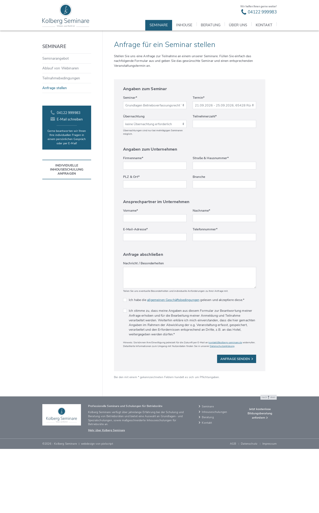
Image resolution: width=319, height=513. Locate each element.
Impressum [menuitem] (269, 508)
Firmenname (133, 222)
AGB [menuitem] (233, 508)
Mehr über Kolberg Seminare (106, 494)
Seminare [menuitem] (159, 25)
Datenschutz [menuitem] (249, 508)
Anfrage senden (236, 423)
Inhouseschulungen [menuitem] (214, 476)
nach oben (268, 461)
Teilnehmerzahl (205, 180)
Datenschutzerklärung (222, 410)
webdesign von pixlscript (97, 508)
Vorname (130, 274)
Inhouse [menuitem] (184, 25)
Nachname (201, 274)
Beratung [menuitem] (211, 25)
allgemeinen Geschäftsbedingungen (173, 364)
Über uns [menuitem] (238, 25)
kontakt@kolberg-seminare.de (225, 406)
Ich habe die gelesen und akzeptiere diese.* (186, 364)
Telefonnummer (205, 293)
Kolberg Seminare (231, 92)
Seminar (130, 162)
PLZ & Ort (131, 241)
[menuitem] (66, 122)
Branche (199, 241)
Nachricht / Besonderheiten (143, 327)
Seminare (249, 92)
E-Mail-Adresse (135, 293)
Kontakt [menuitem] (264, 25)
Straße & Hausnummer (211, 222)
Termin (198, 162)
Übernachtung (134, 180)
